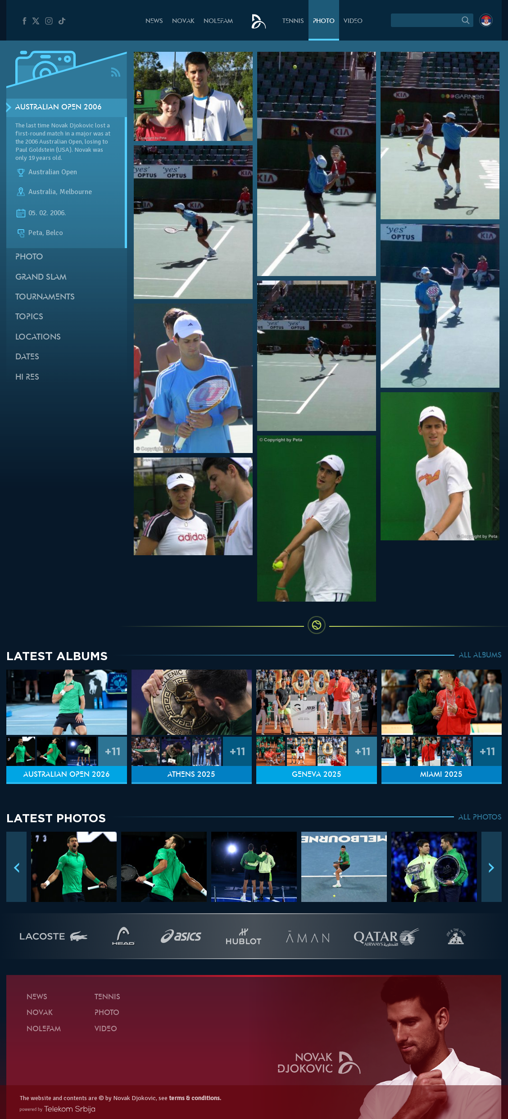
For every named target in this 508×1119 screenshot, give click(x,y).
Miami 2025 (441, 775)
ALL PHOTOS (480, 817)
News (154, 21)
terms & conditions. (195, 1098)
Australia (42, 191)
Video (353, 21)
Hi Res (27, 377)
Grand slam (41, 277)
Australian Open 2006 (58, 107)
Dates (27, 357)
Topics (29, 317)
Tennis (293, 21)
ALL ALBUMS (480, 655)
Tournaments (45, 297)
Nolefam (218, 21)
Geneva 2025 (316, 775)
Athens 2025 (191, 775)
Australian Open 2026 (66, 775)
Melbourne (75, 191)
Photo (324, 21)
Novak (183, 21)
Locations (38, 337)
